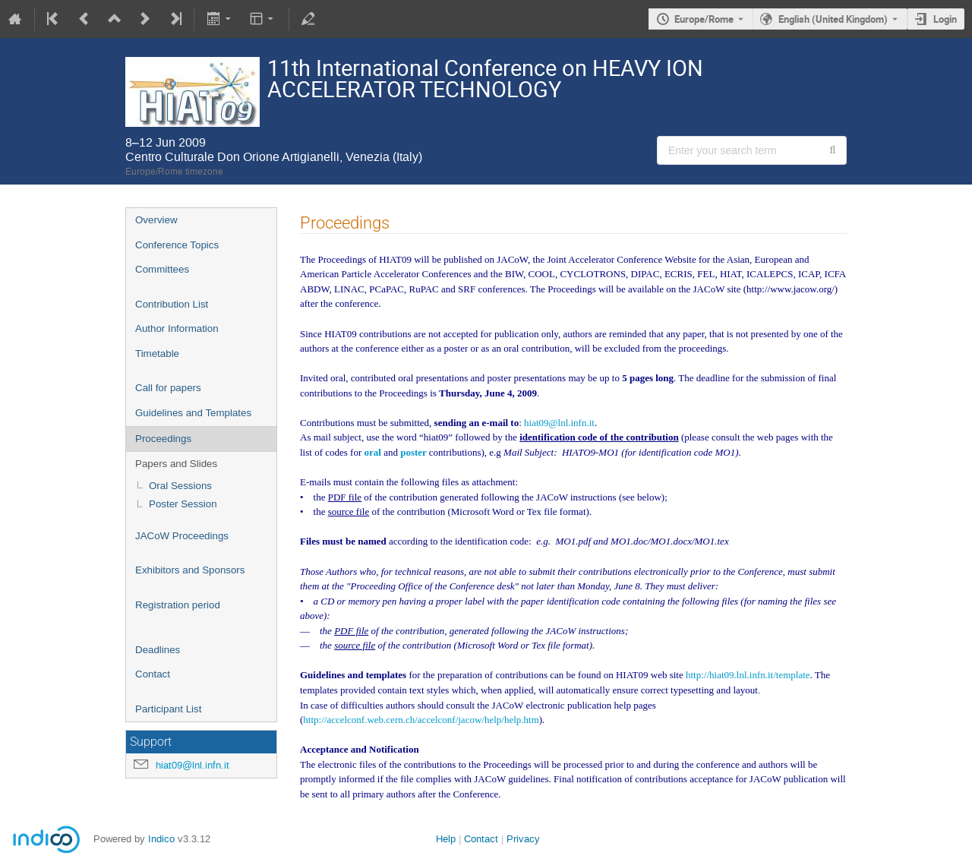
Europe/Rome (704, 19)
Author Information (177, 328)
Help (446, 838)
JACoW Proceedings (182, 536)
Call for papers (168, 387)
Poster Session (183, 504)
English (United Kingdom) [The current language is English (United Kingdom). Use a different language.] (833, 19)
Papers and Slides (176, 463)
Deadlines (157, 649)
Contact (152, 674)
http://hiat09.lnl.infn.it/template (748, 674)
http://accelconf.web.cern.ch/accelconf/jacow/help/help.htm (420, 719)
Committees (162, 269)
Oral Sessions (180, 485)
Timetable (157, 353)
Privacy (523, 838)
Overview (156, 220)
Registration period (177, 605)
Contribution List (171, 304)
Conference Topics (177, 245)
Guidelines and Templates (193, 412)
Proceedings (163, 438)
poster (414, 452)
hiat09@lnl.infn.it (192, 765)
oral (373, 452)
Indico (161, 838)
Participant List (168, 709)
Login (945, 19)
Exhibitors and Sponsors (190, 570)
